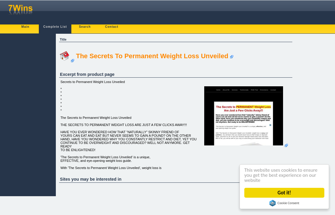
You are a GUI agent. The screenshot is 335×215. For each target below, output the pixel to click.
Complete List (55, 26)
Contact (111, 26)
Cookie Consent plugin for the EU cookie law (284, 203)
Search (84, 26)
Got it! (284, 193)
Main (25, 26)
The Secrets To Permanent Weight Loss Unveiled (152, 56)
